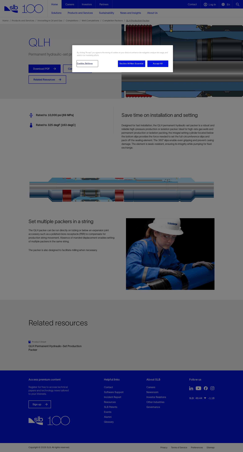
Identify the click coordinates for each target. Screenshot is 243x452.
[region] (122, 58)
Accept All (158, 64)
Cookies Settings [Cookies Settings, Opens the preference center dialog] (85, 63)
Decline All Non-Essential (131, 64)
